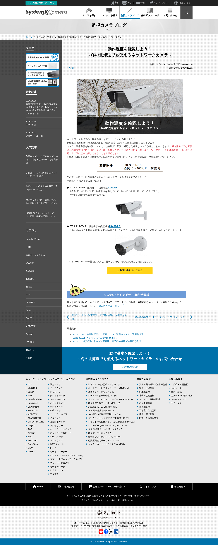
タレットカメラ (57, 395)
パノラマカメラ (57, 403)
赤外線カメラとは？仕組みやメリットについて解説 (42, 174)
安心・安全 (176, 403)
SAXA (30, 448)
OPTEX (31, 451)
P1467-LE (114, 226)
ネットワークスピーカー (62, 433)
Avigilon (31, 425)
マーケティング (178, 399)
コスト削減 (176, 392)
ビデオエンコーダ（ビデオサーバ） (67, 455)
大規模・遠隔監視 (179, 384)
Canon (29, 310)
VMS (126, 3)
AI (114, 3)
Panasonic (33, 410)
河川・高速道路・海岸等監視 (153, 384)
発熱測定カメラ (57, 422)
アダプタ (54, 474)
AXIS (28, 294)
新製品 (29, 286)
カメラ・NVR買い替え (182, 395)
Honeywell (33, 403)
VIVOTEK (30, 302)
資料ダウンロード (150, 12)
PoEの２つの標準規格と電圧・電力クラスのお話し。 (41, 188)
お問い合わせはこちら (129, 270)
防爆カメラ (55, 418)
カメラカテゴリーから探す (61, 379)
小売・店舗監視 (146, 395)
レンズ (53, 448)
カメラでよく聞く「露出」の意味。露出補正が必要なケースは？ (42, 201)
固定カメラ (55, 384)
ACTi (30, 429)
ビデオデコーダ (57, 466)
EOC (30, 436)
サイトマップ (147, 486)
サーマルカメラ (57, 399)
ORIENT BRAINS (36, 422)
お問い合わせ (170, 12)
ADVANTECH (34, 418)
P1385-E (112, 187)
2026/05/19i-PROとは (31, 123)
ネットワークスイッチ (60, 429)
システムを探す (109, 12)
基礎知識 (30, 271)
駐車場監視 (144, 392)
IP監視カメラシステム (97, 379)
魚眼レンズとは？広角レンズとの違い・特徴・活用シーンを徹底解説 (42, 159)
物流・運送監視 (146, 414)
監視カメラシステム (35, 255)
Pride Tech (33, 444)
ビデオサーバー (57, 470)
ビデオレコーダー (58, 451)
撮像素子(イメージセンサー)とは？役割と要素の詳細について (41, 214)
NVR (140, 3)
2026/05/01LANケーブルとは (34, 134)
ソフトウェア (56, 440)
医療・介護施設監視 (148, 418)
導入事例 (30, 263)
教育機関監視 (145, 403)
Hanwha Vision (33, 239)
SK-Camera (33, 407)
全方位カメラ (56, 407)
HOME (38, 486)
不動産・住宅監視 (147, 410)
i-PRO (29, 247)
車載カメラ (55, 410)
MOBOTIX (31, 326)
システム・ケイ (182, 3)
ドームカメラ (56, 388)
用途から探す (175, 379)
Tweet (70, 68)
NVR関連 (30, 342)
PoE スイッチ (56, 436)
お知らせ (30, 350)
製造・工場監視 (146, 388)
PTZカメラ (55, 392)
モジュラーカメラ (58, 414)
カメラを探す (89, 12)
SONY (29, 318)
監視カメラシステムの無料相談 (107, 486)
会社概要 (177, 486)
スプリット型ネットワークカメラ (66, 459)
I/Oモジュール (57, 444)
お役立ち (30, 278)
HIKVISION (33, 440)
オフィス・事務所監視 (150, 399)
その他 (29, 358)
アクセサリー (56, 425)
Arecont (29, 334)
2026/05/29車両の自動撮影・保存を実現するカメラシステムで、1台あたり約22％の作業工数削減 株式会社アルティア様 (42, 107)
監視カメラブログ (130, 12)
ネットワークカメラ (159, 3)
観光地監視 (144, 407)
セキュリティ (177, 388)
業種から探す (144, 379)
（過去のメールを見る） (110, 305)
